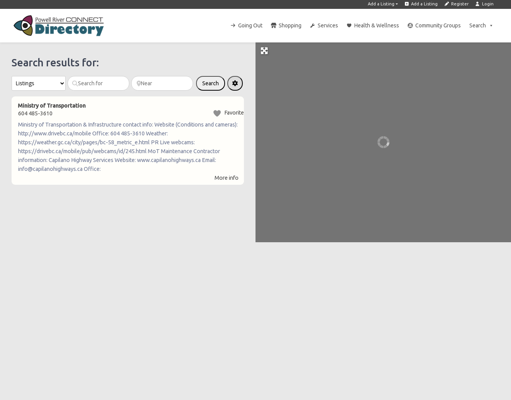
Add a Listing (381, 4)
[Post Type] (39, 83)
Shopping (290, 25)
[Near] (162, 83)
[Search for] (98, 83)
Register (456, 4)
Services (328, 25)
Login (484, 4)
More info (227, 178)
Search (481, 25)
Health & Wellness (376, 25)
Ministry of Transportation (52, 106)
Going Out (250, 25)
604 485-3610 (35, 113)
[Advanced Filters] (235, 83)
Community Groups (438, 25)
